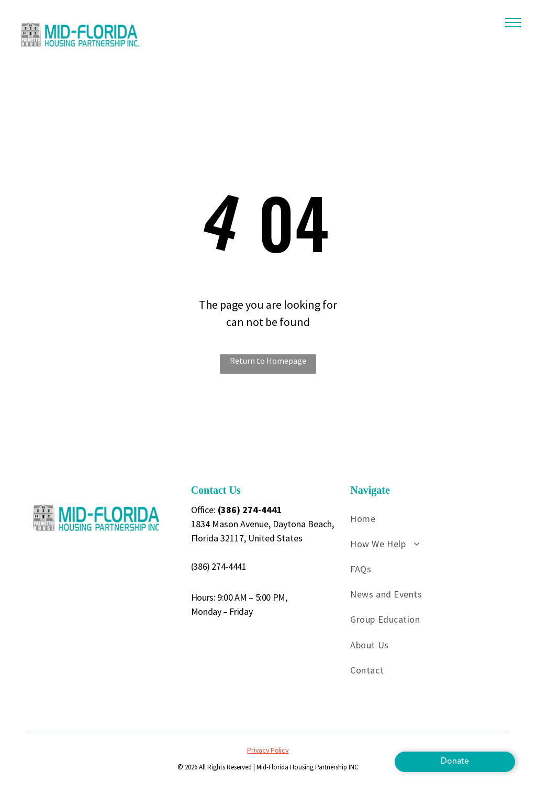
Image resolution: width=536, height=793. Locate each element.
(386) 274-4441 (219, 566)
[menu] (513, 22)
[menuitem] (428, 518)
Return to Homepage (268, 360)
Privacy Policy (267, 750)
